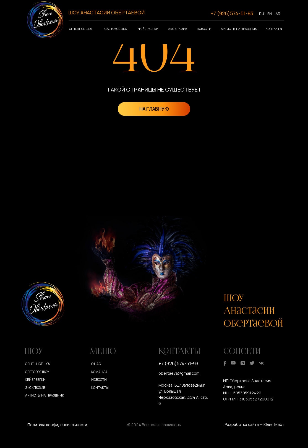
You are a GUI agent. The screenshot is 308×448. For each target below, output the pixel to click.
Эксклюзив (177, 29)
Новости (204, 29)
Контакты (274, 29)
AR (278, 13)
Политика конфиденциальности (57, 424)
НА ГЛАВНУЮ (154, 109)
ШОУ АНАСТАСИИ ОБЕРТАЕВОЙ (106, 12)
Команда (99, 371)
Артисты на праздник (239, 29)
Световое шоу (116, 29)
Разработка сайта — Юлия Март (254, 424)
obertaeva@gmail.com (179, 373)
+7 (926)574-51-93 (232, 13)
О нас (96, 363)
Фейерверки (148, 29)
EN (269, 13)
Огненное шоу (80, 29)
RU (261, 13)
